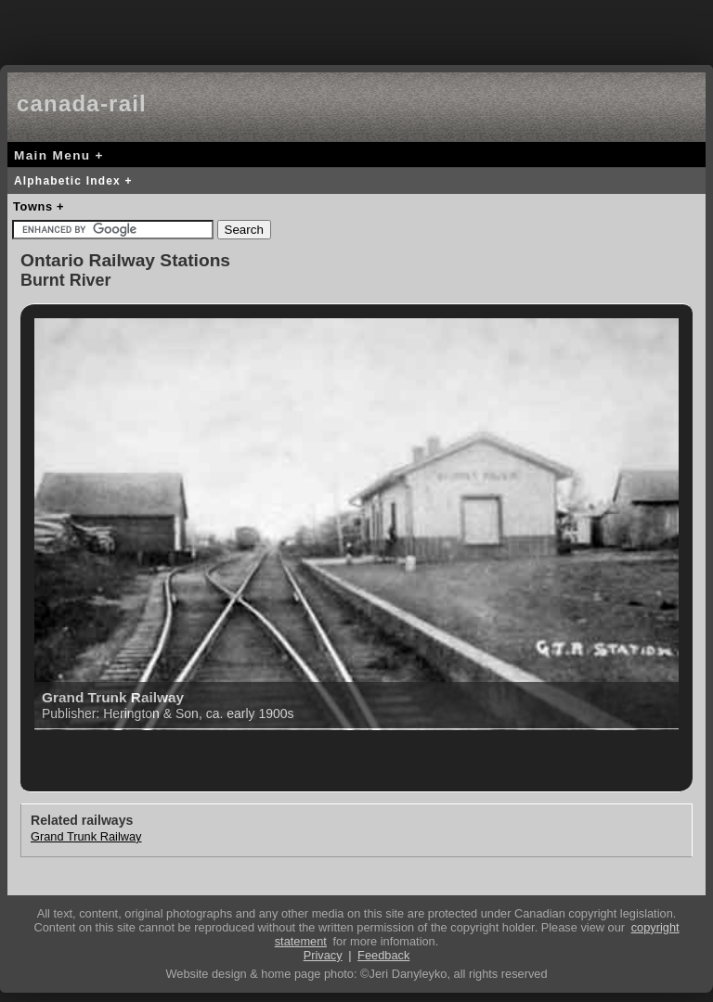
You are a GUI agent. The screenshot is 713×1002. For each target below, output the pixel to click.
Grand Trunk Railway (86, 836)
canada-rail (82, 103)
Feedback (383, 955)
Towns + (38, 206)
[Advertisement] (356, 28)
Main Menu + (59, 155)
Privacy (323, 955)
